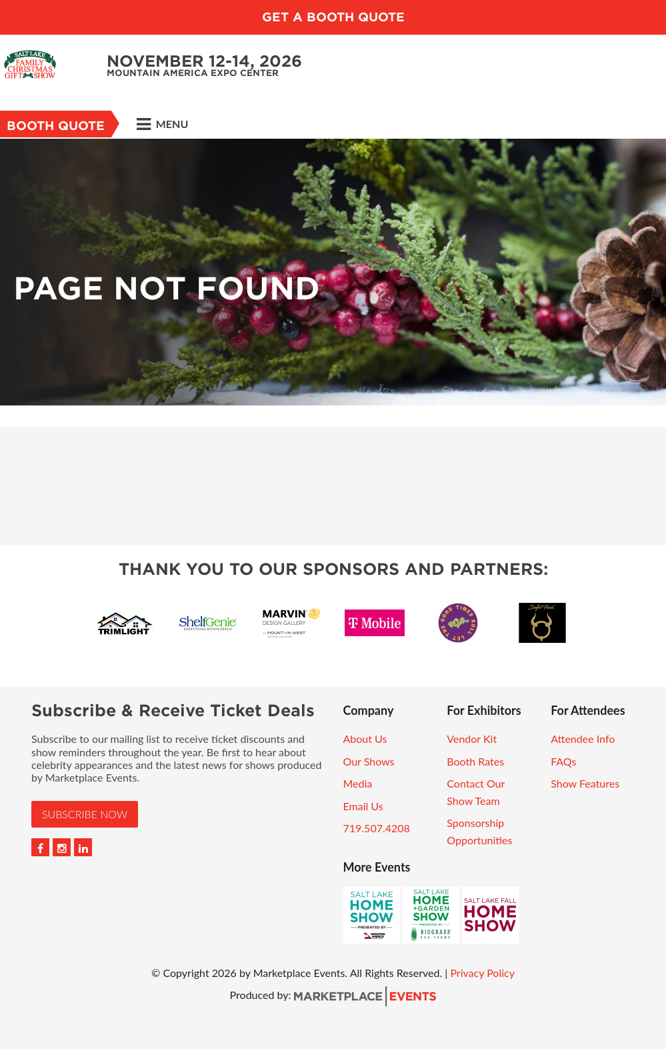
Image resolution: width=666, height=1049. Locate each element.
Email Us (363, 806)
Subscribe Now (84, 814)
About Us (365, 738)
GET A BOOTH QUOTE (333, 17)
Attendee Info (583, 738)
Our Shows (369, 761)
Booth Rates (475, 761)
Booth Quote (56, 126)
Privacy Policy (482, 972)
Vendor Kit (472, 738)
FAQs (563, 761)
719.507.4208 (376, 828)
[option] (333, 272)
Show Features (585, 783)
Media (358, 783)
